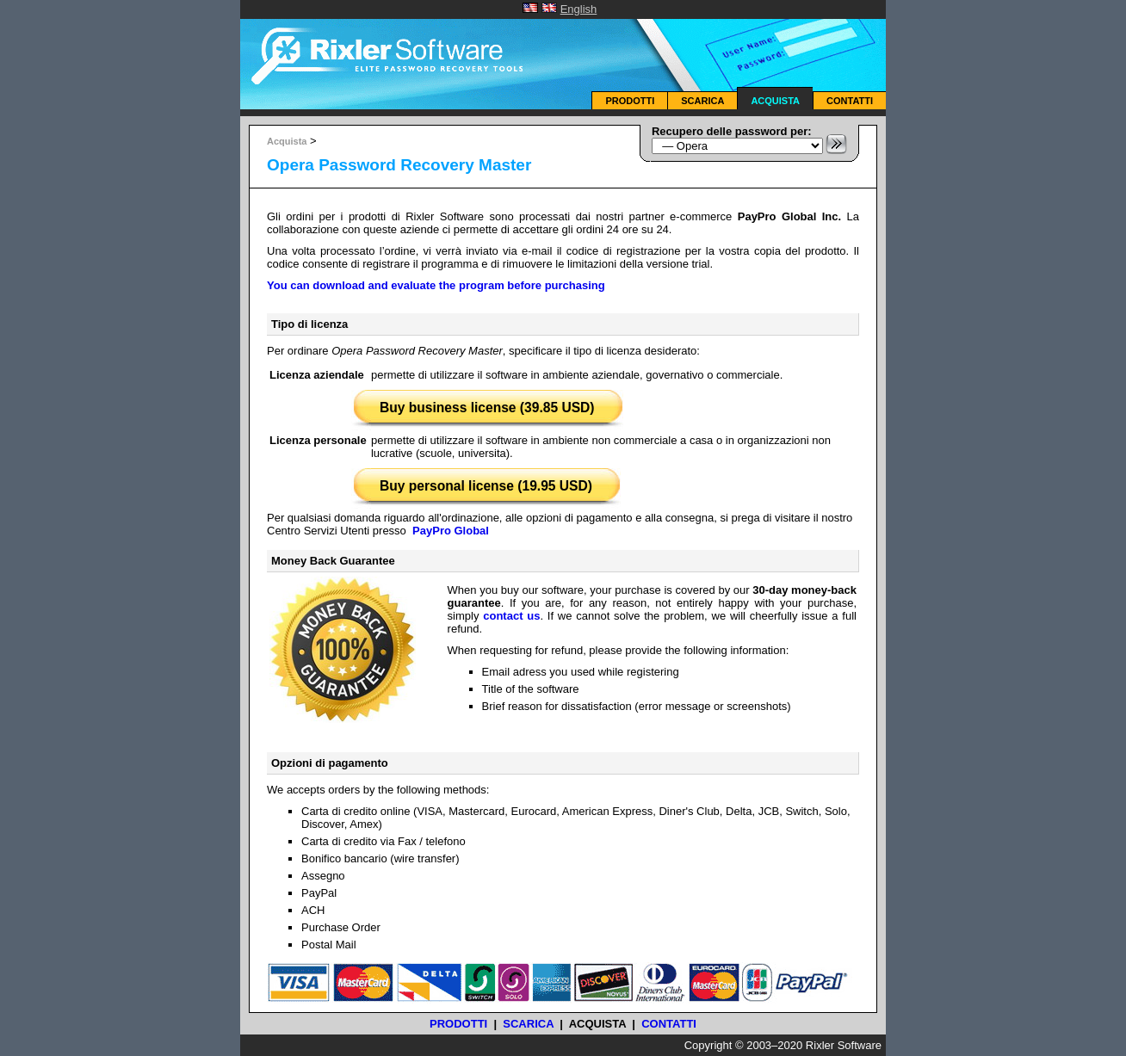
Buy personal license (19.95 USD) (486, 486)
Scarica (702, 101)
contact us (511, 615)
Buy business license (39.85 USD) (487, 407)
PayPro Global (450, 530)
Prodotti (629, 101)
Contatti (849, 101)
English (578, 9)
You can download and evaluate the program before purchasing (436, 285)
